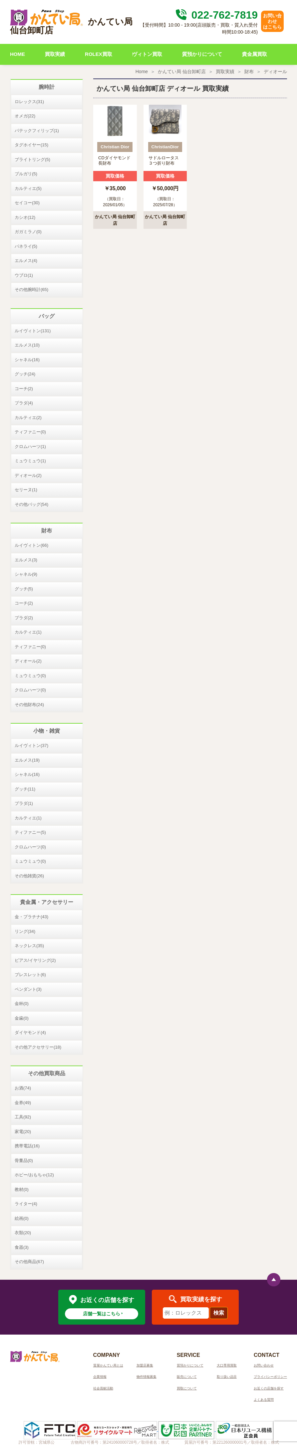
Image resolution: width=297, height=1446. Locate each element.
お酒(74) (23, 1087)
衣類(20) (23, 1232)
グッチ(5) (24, 588)
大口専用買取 (227, 1365)
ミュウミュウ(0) (30, 675)
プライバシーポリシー (270, 1376)
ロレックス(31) (29, 101)
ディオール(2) (28, 475)
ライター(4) (26, 1203)
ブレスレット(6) (30, 974)
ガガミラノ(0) (28, 231)
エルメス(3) (26, 559)
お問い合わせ (264, 1365)
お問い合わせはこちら (272, 21)
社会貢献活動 (103, 1388)
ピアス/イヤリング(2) (35, 960)
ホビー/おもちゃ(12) (34, 1174)
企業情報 (100, 1376)
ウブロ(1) (24, 275)
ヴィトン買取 (147, 54)
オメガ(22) (25, 115)
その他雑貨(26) (29, 875)
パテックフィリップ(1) (37, 130)
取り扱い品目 (227, 1376)
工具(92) (23, 1116)
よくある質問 (264, 1399)
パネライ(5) (26, 246)
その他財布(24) (29, 704)
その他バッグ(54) (31, 504)
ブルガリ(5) (26, 173)
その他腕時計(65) (31, 289)
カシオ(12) (25, 217)
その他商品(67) (29, 1261)
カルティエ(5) (28, 188)
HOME (17, 54)
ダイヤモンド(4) (30, 1032)
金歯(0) (22, 1018)
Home (142, 71)
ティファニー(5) (30, 832)
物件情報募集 (146, 1376)
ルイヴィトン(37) (31, 745)
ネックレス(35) (29, 945)
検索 (218, 1313)
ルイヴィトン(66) (31, 545)
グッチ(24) (25, 373)
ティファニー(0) (30, 431)
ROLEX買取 (98, 54)
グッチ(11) (25, 789)
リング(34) (25, 931)
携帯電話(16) (27, 1145)
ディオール (275, 71)
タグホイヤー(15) (31, 144)
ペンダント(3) (28, 989)
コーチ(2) (24, 388)
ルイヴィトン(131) (33, 330)
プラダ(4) (24, 402)
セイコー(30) (27, 202)
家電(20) (23, 1131)
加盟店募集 (145, 1365)
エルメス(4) (26, 260)
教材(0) (22, 1189)
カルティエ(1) (28, 632)
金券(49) (23, 1102)
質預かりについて (202, 54)
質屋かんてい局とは (108, 1365)
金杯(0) (22, 1003)
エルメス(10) (27, 345)
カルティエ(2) (28, 417)
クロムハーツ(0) (30, 689)
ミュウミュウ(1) (30, 460)
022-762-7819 (216, 15)
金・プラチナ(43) (31, 916)
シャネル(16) (27, 359)
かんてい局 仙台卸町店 (182, 71)
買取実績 (55, 54)
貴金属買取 (254, 54)
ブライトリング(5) (32, 159)
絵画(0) (22, 1218)
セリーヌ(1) (26, 489)
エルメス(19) (27, 760)
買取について (187, 1388)
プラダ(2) (24, 617)
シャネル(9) (26, 574)
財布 (249, 71)
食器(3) (22, 1247)
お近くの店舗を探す (269, 1388)
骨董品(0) (24, 1160)
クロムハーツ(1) (30, 446)
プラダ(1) (24, 803)
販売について (187, 1376)
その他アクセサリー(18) (38, 1047)
